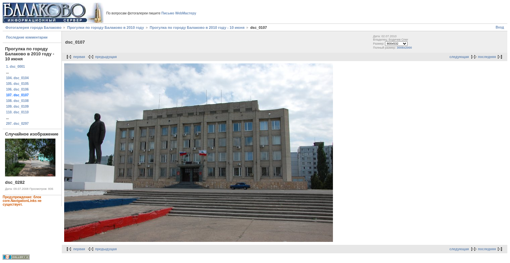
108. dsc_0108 (17, 101)
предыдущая (106, 57)
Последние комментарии (27, 37)
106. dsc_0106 (17, 89)
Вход (500, 27)
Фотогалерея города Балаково (33, 27)
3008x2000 (404, 47)
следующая (459, 57)
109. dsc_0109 (17, 106)
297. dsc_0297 (17, 123)
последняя (487, 57)
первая (79, 57)
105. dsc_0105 (17, 84)
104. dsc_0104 (17, 78)
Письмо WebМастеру (178, 13)
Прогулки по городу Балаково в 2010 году (105, 27)
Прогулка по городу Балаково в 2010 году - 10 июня (197, 27)
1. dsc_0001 (15, 66)
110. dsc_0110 (17, 112)
